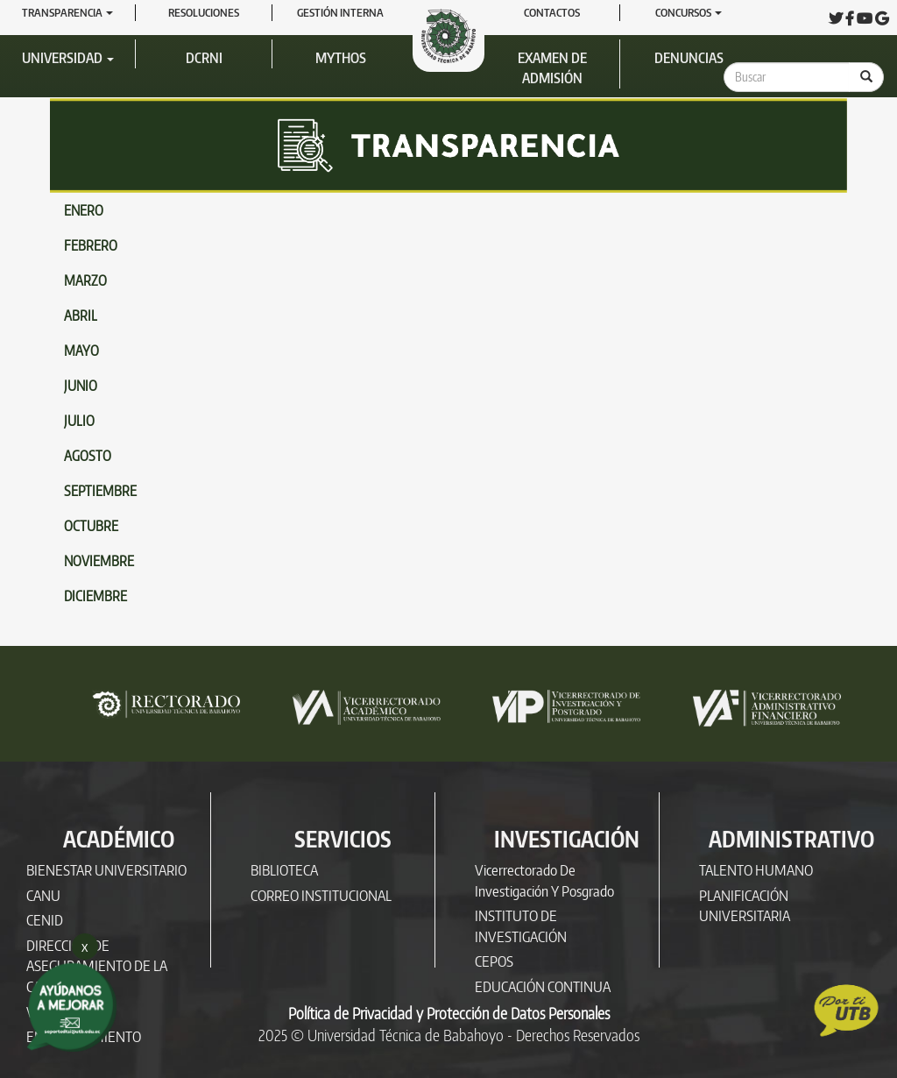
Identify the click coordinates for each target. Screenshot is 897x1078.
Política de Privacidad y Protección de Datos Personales (449, 1013)
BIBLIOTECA (284, 870)
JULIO (79, 420)
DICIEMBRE (95, 596)
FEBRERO (90, 245)
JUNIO (80, 385)
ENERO (83, 210)
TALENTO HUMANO (756, 870)
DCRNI (204, 58)
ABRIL (80, 315)
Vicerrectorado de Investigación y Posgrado (544, 880)
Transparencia (67, 12)
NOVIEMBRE (99, 561)
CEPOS (494, 961)
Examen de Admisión (552, 68)
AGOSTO (87, 456)
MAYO (81, 350)
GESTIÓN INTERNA (340, 12)
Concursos (688, 12)
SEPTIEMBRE (100, 491)
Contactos (552, 12)
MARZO (85, 280)
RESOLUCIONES (203, 12)
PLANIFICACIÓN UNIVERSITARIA (744, 906)
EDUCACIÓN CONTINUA (543, 986)
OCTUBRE (91, 526)
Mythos (340, 58)
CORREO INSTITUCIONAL (321, 895)
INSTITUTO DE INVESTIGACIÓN (521, 926)
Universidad (68, 58)
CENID (44, 920)
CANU (43, 895)
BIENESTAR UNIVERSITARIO (106, 870)
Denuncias (689, 58)
